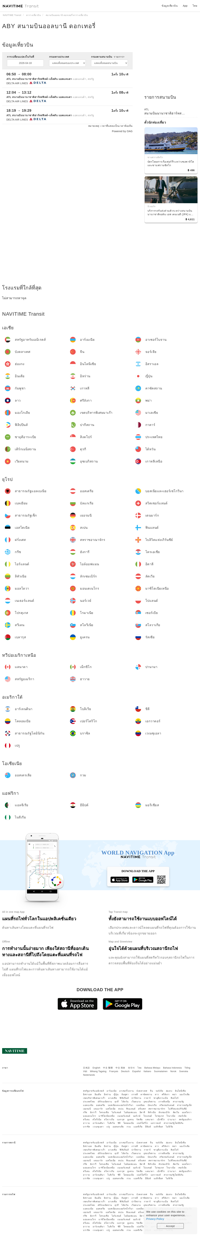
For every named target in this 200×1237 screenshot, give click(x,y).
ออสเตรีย (100, 1105)
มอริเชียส (158, 1126)
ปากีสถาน (136, 1098)
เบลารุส (120, 1119)
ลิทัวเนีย (152, 1112)
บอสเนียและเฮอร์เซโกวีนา (120, 1105)
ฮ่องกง (169, 1091)
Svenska (183, 1071)
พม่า (174, 1094)
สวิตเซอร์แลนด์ (166, 1105)
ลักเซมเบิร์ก (164, 1112)
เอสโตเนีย (111, 1109)
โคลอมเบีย (128, 1123)
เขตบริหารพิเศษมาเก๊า (94, 1098)
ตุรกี (117, 1101)
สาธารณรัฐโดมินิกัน (173, 1123)
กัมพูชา (125, 1094)
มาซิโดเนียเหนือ (106, 1116)
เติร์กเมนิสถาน (105, 1101)
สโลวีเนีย (96, 1119)
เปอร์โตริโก (142, 1123)
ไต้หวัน (125, 1101)
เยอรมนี (87, 1109)
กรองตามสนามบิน (107, 56)
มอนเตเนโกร (89, 1116)
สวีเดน (86, 1119)
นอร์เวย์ (137, 1116)
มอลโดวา (187, 1112)
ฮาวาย (86, 1123)
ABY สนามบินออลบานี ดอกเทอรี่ (49, 26)
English (96, 1068)
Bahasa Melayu (152, 1068)
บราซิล (86, 1126)
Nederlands (89, 1075)
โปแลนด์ (147, 1116)
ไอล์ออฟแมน (130, 1112)
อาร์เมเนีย (111, 1091)
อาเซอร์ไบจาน (126, 1091)
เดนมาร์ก (98, 1109)
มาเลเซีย (112, 1098)
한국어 (131, 1068)
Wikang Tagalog (98, 1071)
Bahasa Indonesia (172, 1068)
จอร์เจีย (159, 1091)
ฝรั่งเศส (142, 1109)
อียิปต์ (148, 1126)
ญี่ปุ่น (116, 1094)
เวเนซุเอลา (98, 1126)
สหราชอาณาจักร (156, 1109)
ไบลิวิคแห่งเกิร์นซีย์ (177, 1109)
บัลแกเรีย (152, 1105)
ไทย (140, 1068)
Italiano (147, 1071)
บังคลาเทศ (141, 1091)
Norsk (173, 1071)
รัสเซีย (139, 1119)
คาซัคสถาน (146, 1094)
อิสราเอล (87, 1094)
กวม (129, 1126)
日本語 (86, 1068)
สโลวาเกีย (109, 1119)
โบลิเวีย (111, 1123)
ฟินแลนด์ (130, 1109)
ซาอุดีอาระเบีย (161, 1098)
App (185, 5)
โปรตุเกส (159, 1116)
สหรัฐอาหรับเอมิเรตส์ (93, 1091)
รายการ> (119, 56)
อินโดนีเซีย (180, 1091)
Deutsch (125, 1071)
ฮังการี (93, 1112)
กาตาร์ (147, 1098)
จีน (151, 1091)
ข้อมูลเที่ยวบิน (170, 5)
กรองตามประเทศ (59, 56)
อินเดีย (98, 1094)
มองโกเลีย (185, 1094)
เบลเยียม (140, 1105)
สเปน (120, 1109)
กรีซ (85, 1112)
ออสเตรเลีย (118, 1126)
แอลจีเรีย (138, 1126)
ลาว (157, 1094)
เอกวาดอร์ (156, 1123)
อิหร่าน (107, 1094)
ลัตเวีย (176, 1112)
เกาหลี (134, 1094)
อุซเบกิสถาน (150, 1101)
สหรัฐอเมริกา (185, 1119)
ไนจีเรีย (169, 1126)
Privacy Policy (155, 1218)
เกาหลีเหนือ (164, 1101)
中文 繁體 (108, 1068)
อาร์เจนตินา (99, 1123)
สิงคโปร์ (175, 1098)
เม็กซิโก (161, 1119)
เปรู (108, 1126)
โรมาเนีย (170, 1116)
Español (136, 1071)
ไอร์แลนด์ (116, 1112)
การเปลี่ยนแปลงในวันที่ (20, 56)
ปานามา (172, 1119)
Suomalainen (161, 1071)
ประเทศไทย (89, 1101)
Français (113, 1071)
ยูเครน (130, 1119)
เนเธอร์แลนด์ (123, 1116)
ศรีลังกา (166, 1094)
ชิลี (119, 1123)
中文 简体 (120, 1068)
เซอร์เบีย (182, 1116)
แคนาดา (149, 1119)
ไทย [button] (195, 5)
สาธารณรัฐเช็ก (184, 1105)
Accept (170, 1226)
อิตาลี (142, 1112)
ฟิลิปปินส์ (124, 1098)
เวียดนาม (136, 1101)
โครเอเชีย (104, 1112)
